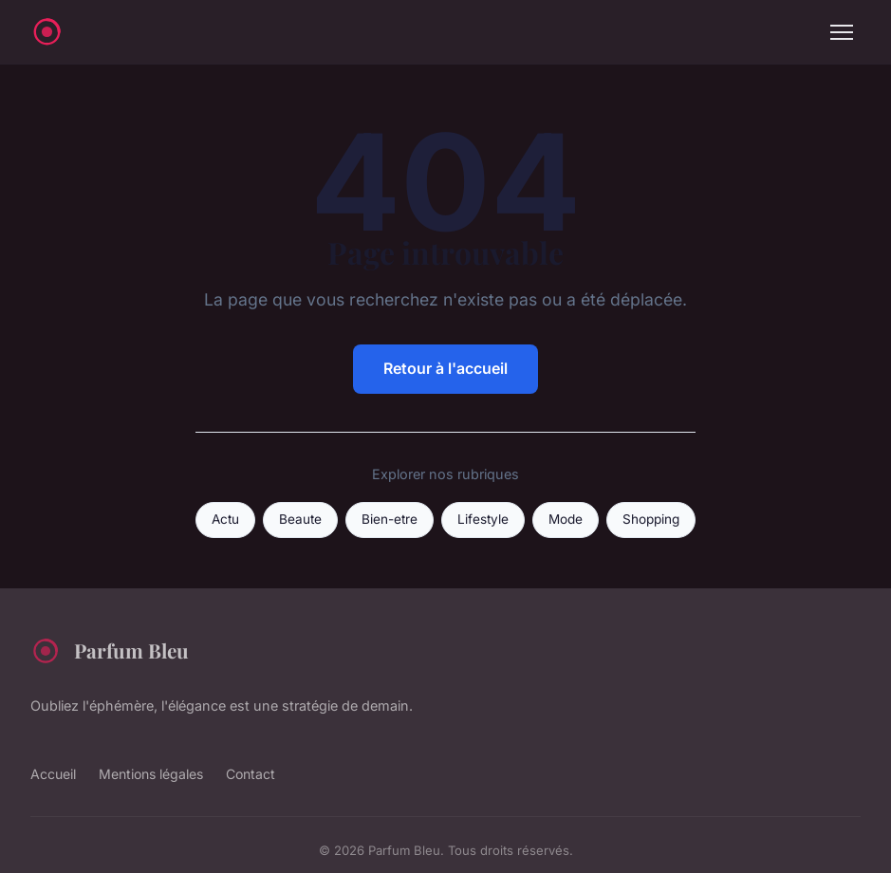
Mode (565, 519)
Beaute (300, 519)
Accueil (53, 774)
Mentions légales (151, 774)
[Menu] (842, 32)
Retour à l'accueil (445, 368)
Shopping (650, 519)
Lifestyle (483, 519)
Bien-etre (390, 519)
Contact (250, 774)
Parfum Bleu (109, 651)
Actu (225, 519)
